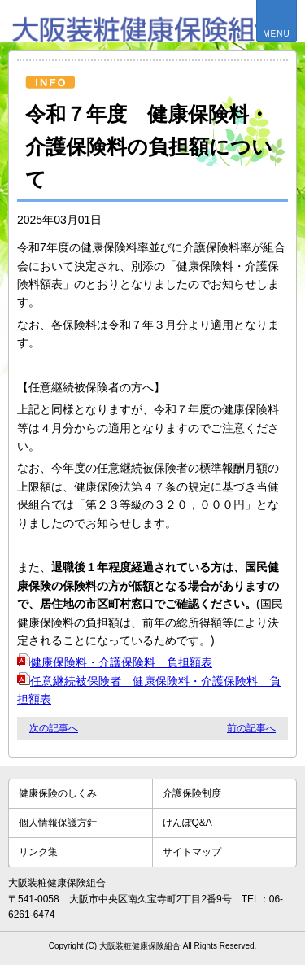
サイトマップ (192, 852)
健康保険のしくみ (58, 793)
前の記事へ (251, 728)
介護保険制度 (192, 793)
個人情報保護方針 (58, 822)
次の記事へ (53, 728)
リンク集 (38, 852)
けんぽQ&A (187, 822)
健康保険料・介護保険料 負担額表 (114, 662)
